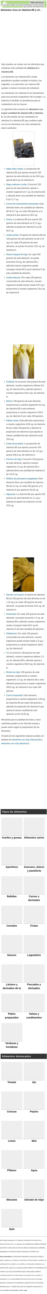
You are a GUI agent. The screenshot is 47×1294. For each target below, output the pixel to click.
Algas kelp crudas (14, 169)
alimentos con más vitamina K (15, 743)
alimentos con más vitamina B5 (26, 739)
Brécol (9, 401)
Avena (9, 219)
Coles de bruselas (14, 443)
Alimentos (37, 2)
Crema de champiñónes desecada (22, 204)
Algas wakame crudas (16, 184)
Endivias (10, 382)
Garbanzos (11, 633)
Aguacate (10, 494)
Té (7, 653)
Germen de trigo (13, 459)
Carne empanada (14, 695)
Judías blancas (13, 277)
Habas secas (12, 420)
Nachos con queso (15, 595)
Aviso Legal (23, 1290)
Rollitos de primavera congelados (21, 478)
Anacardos (11, 614)
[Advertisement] (23, 37)
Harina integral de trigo (17, 254)
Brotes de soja (13, 672)
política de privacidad (11, 1290)
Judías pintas (12, 235)
